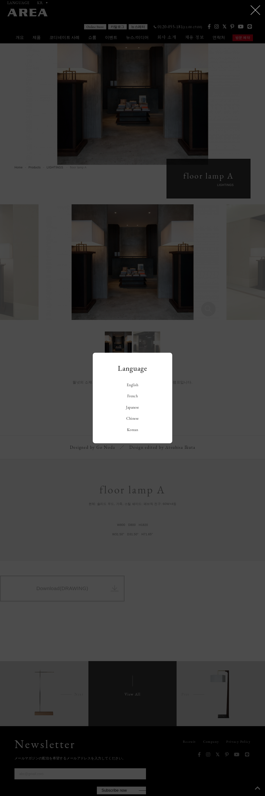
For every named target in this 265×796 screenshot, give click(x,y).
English (132, 384)
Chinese (132, 418)
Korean (132, 429)
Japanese (132, 407)
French (132, 395)
